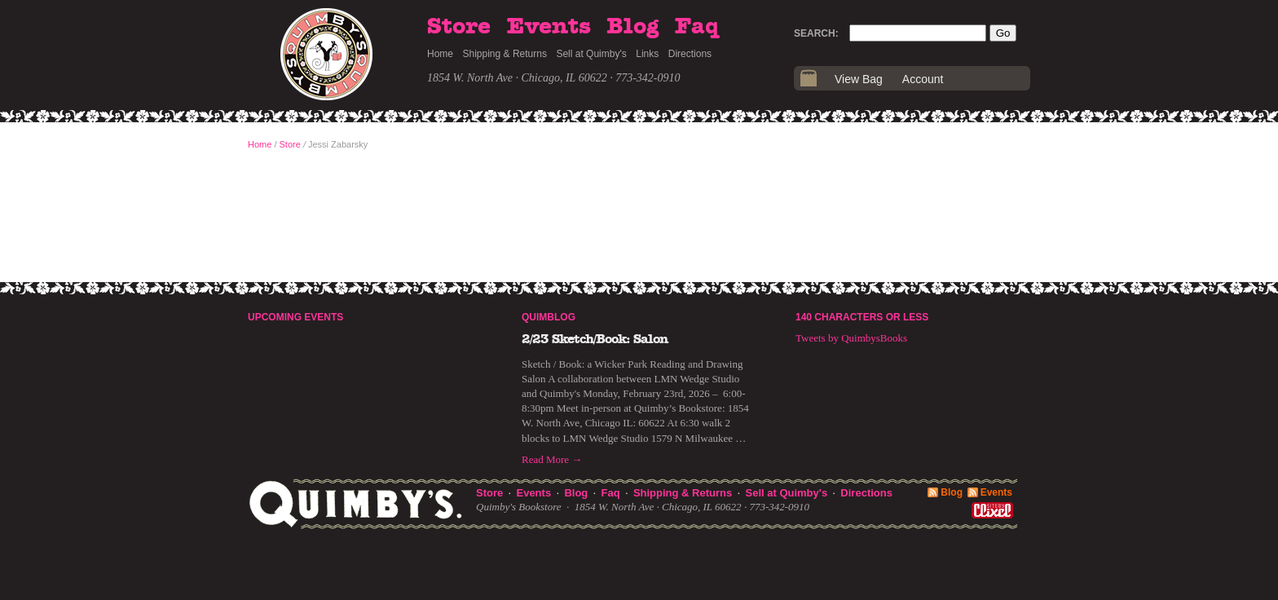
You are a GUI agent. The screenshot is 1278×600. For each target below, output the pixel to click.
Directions (690, 54)
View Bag (859, 79)
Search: (816, 33)
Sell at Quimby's (591, 54)
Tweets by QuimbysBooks (851, 338)
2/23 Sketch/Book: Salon (595, 339)
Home (440, 54)
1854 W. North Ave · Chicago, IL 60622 (517, 78)
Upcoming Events (295, 317)
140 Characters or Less (861, 317)
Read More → (552, 459)
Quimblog (548, 317)
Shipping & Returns (505, 54)
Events (549, 26)
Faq (697, 26)
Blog (632, 26)
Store (459, 26)
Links (647, 54)
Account (923, 79)
